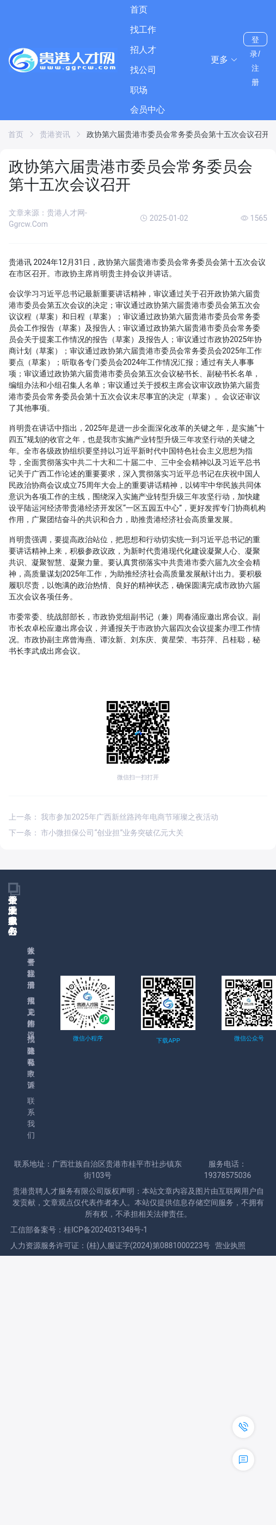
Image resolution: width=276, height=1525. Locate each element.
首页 (139, 9)
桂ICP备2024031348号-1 (106, 1229)
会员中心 (147, 109)
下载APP (168, 1040)
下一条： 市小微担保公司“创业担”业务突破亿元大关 (96, 832)
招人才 (143, 50)
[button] (224, 59)
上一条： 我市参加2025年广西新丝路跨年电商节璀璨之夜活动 (113, 817)
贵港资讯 (55, 134)
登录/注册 (255, 40)
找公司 (143, 70)
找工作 (143, 29)
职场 (139, 90)
